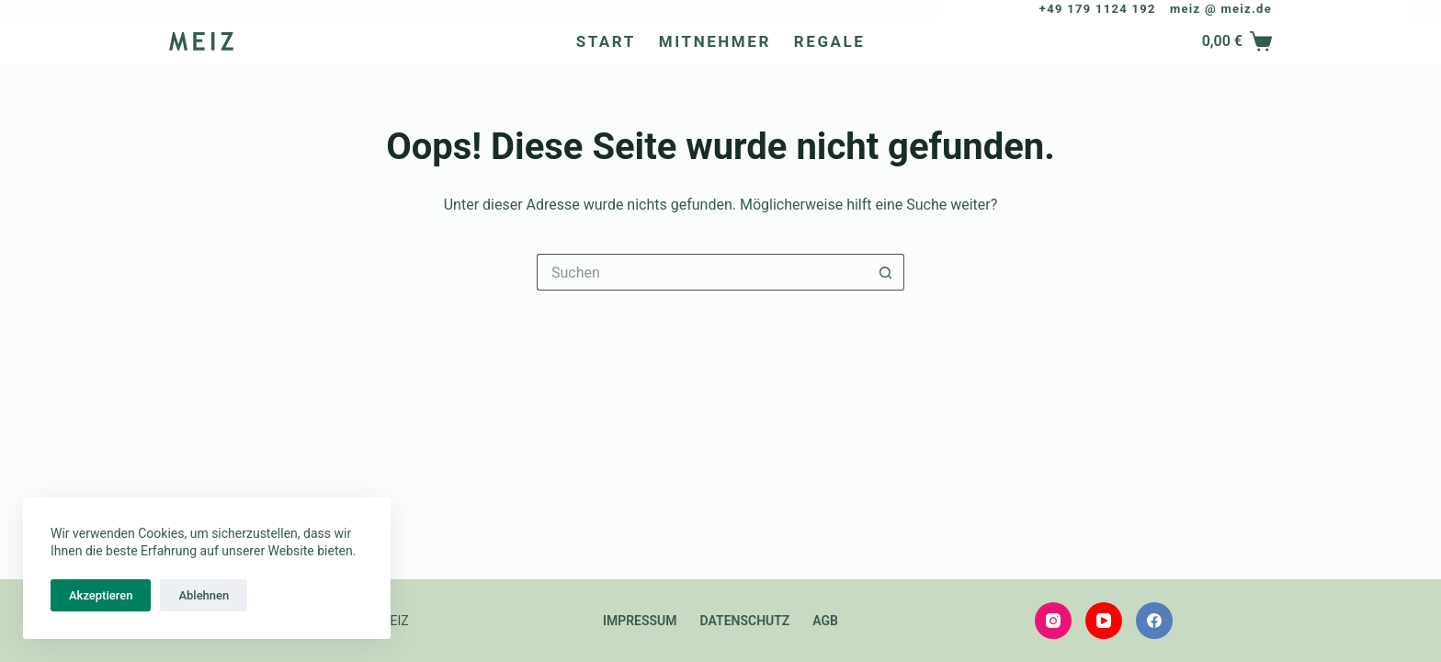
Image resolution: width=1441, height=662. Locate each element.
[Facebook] (1154, 620)
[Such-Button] (886, 272)
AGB (825, 620)
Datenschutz (745, 620)
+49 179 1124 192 (1097, 9)
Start (606, 41)
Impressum (640, 620)
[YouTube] (1103, 620)
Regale (830, 41)
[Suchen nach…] (702, 272)
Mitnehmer (715, 41)
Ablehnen (203, 595)
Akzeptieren (100, 595)
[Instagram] (1053, 620)
